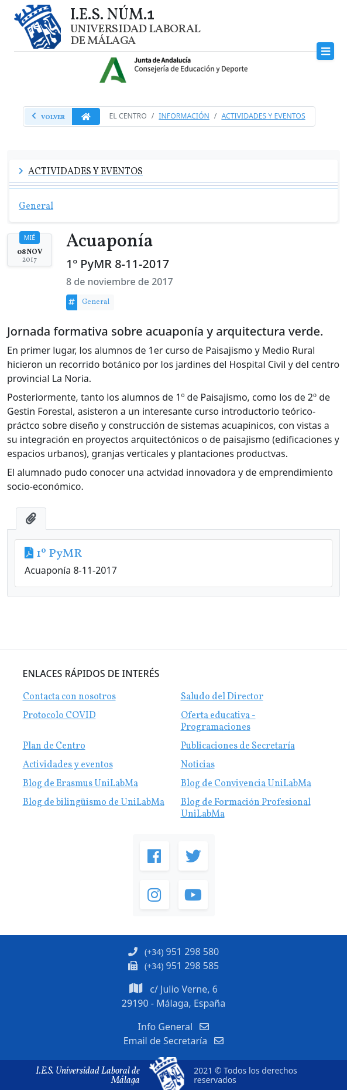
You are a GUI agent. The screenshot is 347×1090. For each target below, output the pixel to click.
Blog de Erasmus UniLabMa (80, 784)
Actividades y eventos (68, 765)
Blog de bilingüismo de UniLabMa (93, 802)
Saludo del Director (222, 697)
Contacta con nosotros (69, 697)
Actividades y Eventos (263, 116)
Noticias (198, 765)
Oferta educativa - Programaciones (218, 721)
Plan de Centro (54, 746)
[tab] (31, 518)
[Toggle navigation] (325, 51)
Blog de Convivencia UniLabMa (246, 784)
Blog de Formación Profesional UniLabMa (246, 808)
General (95, 302)
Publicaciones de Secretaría (238, 746)
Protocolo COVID (59, 716)
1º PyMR (59, 554)
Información (184, 116)
